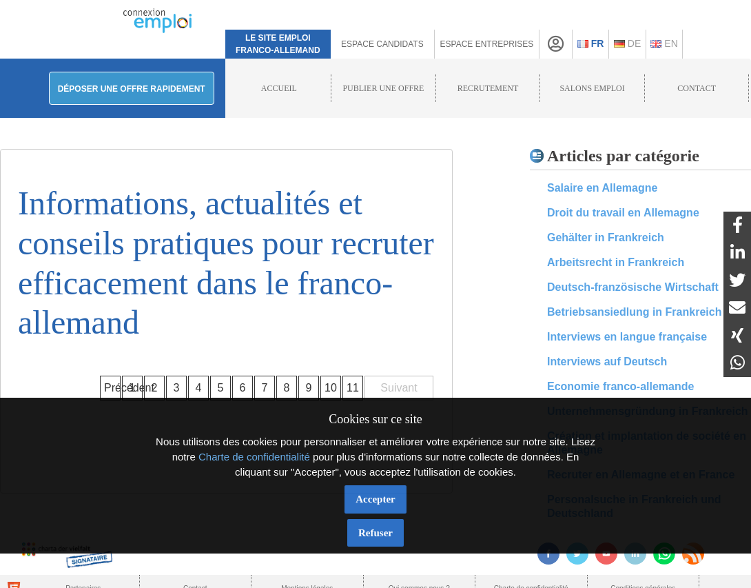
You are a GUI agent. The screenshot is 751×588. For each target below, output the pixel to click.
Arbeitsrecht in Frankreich (615, 262)
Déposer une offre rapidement (131, 89)
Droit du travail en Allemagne (623, 213)
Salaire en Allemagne (602, 188)
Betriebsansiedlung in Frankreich (634, 312)
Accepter (375, 499)
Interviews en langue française (627, 337)
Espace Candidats (382, 44)
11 (353, 388)
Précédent (112, 388)
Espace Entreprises (487, 44)
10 (331, 388)
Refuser (375, 532)
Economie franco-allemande (620, 386)
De (627, 43)
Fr (590, 43)
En (663, 43)
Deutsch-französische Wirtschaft (633, 287)
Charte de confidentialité (254, 457)
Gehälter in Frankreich (605, 237)
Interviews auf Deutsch (607, 361)
